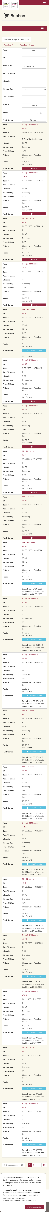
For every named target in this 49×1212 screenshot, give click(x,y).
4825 (24, 268)
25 (22, 1165)
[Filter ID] (34, 58)
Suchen (34, 120)
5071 (24, 455)
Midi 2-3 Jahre (28, 497)
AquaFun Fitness (27, 45)
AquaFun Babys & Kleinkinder (16, 39)
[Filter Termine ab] (34, 66)
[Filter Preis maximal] (34, 113)
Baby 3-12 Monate (30, 124)
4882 (24, 313)
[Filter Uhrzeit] (34, 82)
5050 (24, 128)
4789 (24, 177)
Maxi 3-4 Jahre (28, 309)
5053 (24, 409)
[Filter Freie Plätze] (34, 97)
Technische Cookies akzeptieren (20, 1201)
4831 (24, 1107)
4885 (24, 546)
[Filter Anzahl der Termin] (34, 74)
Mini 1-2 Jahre (28, 218)
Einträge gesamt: (11, 1165)
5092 (24, 771)
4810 (24, 883)
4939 (24, 602)
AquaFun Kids (10, 45)
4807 (24, 222)
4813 (24, 1051)
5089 (24, 501)
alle (34, 51)
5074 (24, 714)
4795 (24, 995)
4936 (24, 364)
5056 (24, 658)
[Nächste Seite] (39, 1165)
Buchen (34, 168)
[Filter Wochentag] (34, 89)
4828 (24, 939)
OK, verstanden (34, 1207)
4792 (24, 827)
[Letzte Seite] (44, 1165)
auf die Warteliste (34, 350)
